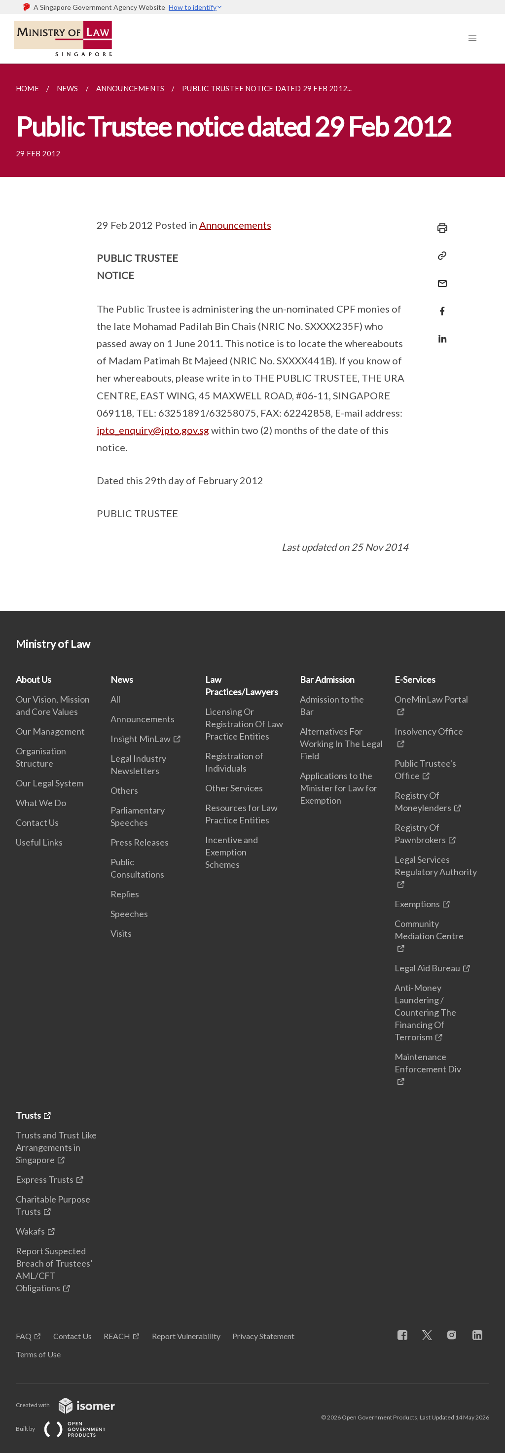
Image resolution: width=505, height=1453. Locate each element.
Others (124, 790)
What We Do (41, 802)
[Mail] (439, 277)
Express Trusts (44, 1179)
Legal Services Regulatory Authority (436, 865)
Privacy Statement (263, 1336)
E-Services (415, 679)
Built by (68, 1428)
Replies (124, 893)
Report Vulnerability (186, 1336)
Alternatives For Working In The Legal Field (341, 743)
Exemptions (417, 903)
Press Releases (139, 842)
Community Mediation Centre (429, 929)
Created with (73, 1405)
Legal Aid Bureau (427, 967)
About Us (33, 679)
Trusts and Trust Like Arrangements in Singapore (56, 1147)
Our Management (50, 731)
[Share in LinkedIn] (439, 332)
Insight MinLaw (140, 738)
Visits (121, 933)
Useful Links (39, 842)
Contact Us (37, 822)
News (121, 679)
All (115, 699)
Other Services (234, 787)
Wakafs (30, 1231)
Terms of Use (38, 1354)
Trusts (28, 1115)
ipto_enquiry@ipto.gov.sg (153, 430)
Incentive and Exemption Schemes (231, 852)
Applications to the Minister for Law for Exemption (338, 788)
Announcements (235, 225)
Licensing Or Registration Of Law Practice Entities (244, 724)
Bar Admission (327, 679)
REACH (117, 1336)
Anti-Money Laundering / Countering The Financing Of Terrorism (425, 1012)
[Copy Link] (439, 256)
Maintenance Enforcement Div (428, 1062)
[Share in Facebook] (439, 305)
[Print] (439, 228)
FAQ (24, 1336)
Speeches (129, 913)
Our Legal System (49, 783)
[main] (252, 337)
